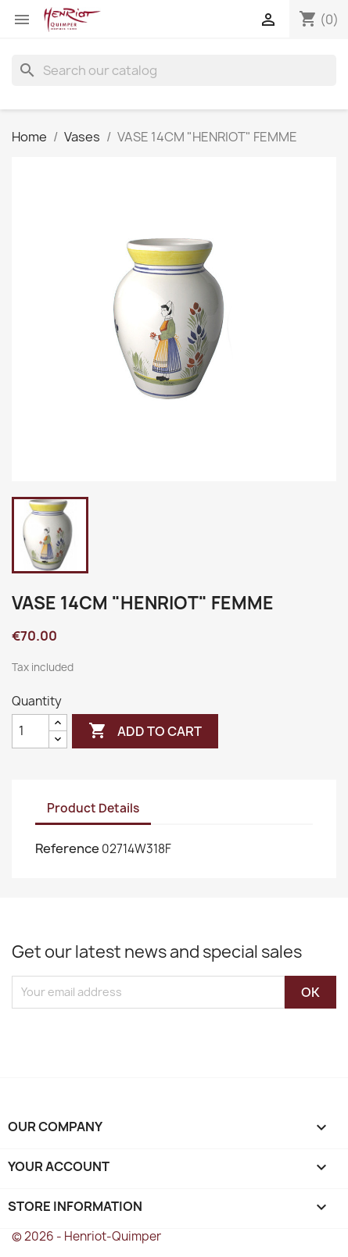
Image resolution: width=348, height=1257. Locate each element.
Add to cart (145, 731)
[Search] (174, 70)
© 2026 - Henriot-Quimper (86, 1236)
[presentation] (142, 1039)
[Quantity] (30, 731)
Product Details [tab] (93, 808)
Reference (67, 848)
